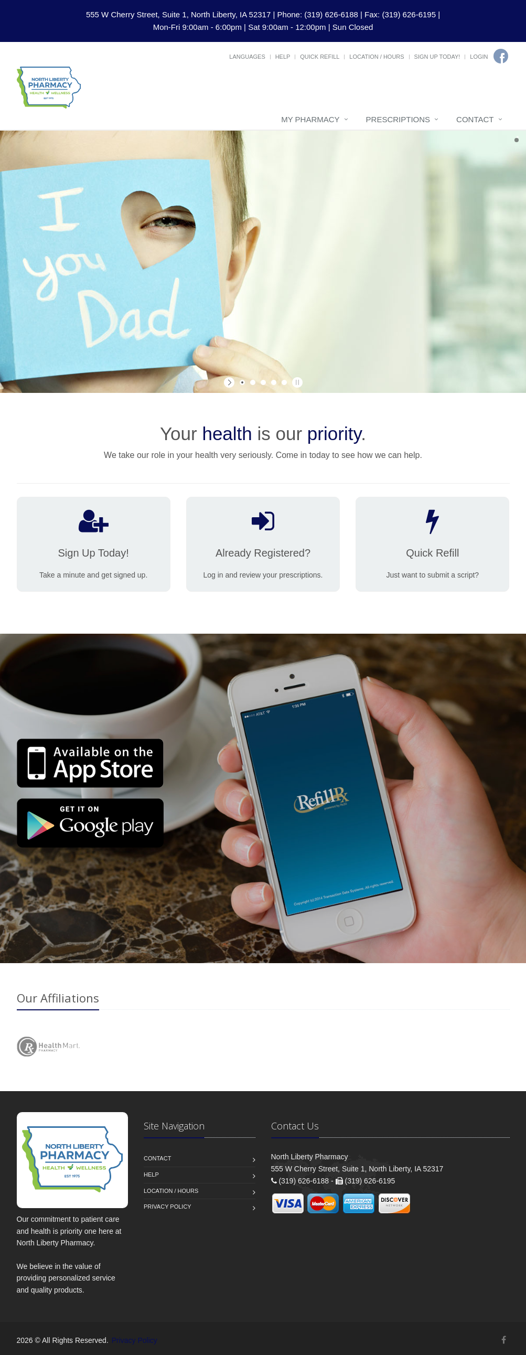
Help (283, 57)
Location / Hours (376, 57)
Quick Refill (319, 57)
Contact (474, 119)
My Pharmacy (310, 119)
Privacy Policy (167, 1206)
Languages (247, 57)
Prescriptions (398, 119)
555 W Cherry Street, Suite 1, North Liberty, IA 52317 (178, 14)
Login (479, 57)
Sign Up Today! (437, 57)
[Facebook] (500, 56)
